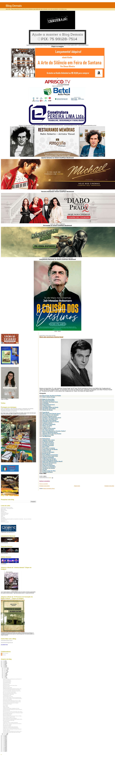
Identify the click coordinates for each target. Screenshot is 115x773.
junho (4, 674)
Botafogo (2, 511)
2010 (3, 747)
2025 (3, 662)
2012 (3, 745)
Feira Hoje (3, 515)
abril (4, 676)
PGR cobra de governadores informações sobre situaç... (13, 711)
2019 (3, 736)
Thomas (4, 654)
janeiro (4, 734)
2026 (3, 660)
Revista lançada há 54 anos (8, 696)
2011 (3, 746)
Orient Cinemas (4, 519)
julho (4, 673)
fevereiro (5, 733)
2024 (3, 663)
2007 (3, 751)
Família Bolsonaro (4, 514)
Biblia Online (3, 509)
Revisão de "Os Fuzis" (7, 683)
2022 (3, 665)
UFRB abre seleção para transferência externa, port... (12, 688)
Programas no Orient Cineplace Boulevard (10, 722)
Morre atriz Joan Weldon (7, 724)
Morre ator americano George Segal (51, 337)
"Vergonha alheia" (6, 721)
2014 (3, 742)
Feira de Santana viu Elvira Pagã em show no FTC (12, 701)
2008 (3, 749)
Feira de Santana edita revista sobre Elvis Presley (11, 732)
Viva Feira (3, 520)
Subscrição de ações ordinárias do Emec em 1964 (11, 700)
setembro (5, 671)
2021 (3, 666)
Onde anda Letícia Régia (7, 699)
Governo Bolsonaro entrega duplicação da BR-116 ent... (12, 719)
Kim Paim (3, 517)
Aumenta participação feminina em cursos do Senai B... (12, 709)
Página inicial (77, 485)
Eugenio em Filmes (4, 513)
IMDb (2, 516)
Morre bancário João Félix (7, 713)
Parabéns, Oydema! (6, 730)
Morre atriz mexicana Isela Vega (8, 720)
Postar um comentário (43, 483)
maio (4, 675)
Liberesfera (3, 518)
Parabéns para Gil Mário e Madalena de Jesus (11, 708)
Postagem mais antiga (109, 485)
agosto (4, 672)
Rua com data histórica (7, 681)
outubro (4, 670)
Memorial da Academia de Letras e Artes (10, 685)
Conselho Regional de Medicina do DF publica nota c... (12, 731)
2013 (3, 743)
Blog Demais (14, 5)
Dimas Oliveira (5, 653)
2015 (3, 741)
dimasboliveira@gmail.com (7, 642)
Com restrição (5, 705)
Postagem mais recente (44, 485)
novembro (5, 669)
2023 (3, 664)
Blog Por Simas (4, 510)
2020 (3, 735)
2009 (3, 748)
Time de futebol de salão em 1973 (9, 717)
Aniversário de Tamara (7, 725)
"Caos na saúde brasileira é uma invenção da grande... (12, 698)
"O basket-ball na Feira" (7, 695)
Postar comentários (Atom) (49, 488)
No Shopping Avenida (7, 682)
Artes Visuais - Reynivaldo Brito (7, 508)
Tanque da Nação (6, 707)
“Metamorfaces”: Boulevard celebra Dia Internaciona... (12, 723)
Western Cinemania (5, 521)
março (4, 677)
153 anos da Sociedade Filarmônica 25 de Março (11, 689)
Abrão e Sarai (5, 706)
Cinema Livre (3, 512)
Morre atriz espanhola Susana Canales (10, 693)
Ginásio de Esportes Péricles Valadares (10, 718)
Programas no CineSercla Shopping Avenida (10, 727)
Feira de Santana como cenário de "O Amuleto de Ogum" (13, 712)
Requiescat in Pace (6, 686)
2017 (3, 739)
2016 (3, 740)
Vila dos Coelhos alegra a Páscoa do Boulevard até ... (12, 697)
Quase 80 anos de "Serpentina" (8, 694)
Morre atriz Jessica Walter (7, 687)
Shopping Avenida (6, 684)
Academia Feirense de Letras (6, 507)
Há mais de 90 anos (6, 710)
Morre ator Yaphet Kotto (7, 714)
